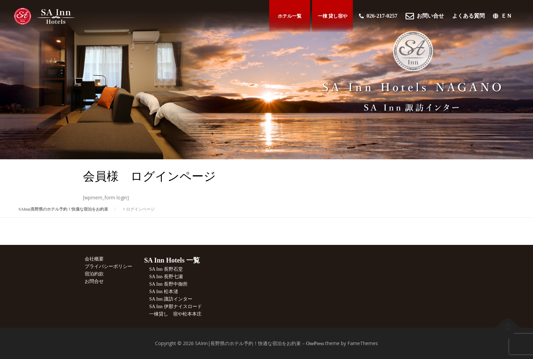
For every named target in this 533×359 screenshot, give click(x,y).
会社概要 (94, 259)
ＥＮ (502, 17)
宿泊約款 (94, 273)
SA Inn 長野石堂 (166, 269)
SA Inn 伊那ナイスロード (175, 306)
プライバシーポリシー (108, 266)
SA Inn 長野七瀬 (166, 276)
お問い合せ (425, 17)
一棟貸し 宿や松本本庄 (175, 314)
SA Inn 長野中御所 (168, 284)
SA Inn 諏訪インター (170, 299)
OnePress (315, 343)
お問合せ (94, 281)
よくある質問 (468, 17)
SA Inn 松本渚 (163, 291)
